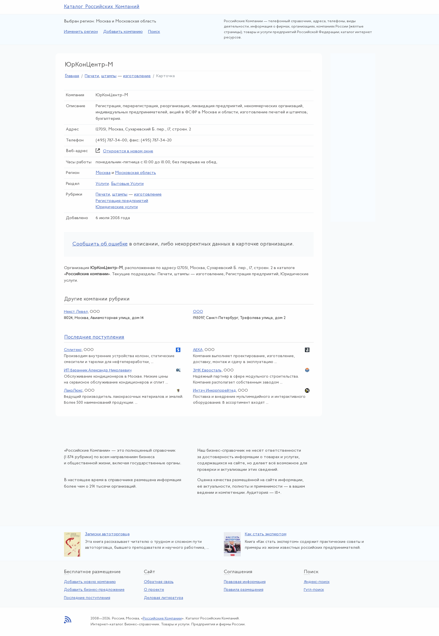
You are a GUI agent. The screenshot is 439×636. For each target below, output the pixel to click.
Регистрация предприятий (122, 201)
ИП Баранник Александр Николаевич (98, 370)
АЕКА (198, 350)
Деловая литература (163, 598)
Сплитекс (73, 350)
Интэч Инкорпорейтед (214, 391)
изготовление (137, 76)
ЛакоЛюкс (73, 391)
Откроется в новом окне (128, 151)
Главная (72, 76)
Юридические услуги (117, 207)
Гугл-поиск (314, 590)
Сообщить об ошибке (100, 244)
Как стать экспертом (265, 534)
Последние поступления (87, 598)
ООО (198, 312)
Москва (103, 173)
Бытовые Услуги (127, 184)
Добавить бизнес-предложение (94, 590)
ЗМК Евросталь (207, 370)
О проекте (154, 590)
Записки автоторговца (107, 534)
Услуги (102, 184)
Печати (92, 76)
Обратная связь (159, 582)
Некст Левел (76, 312)
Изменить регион (81, 32)
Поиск (154, 32)
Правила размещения (243, 590)
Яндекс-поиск (317, 582)
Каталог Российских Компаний (102, 7)
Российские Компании (162, 618)
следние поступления (94, 337)
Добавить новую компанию (90, 582)
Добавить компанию (123, 32)
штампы (108, 76)
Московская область (135, 173)
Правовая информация (245, 582)
